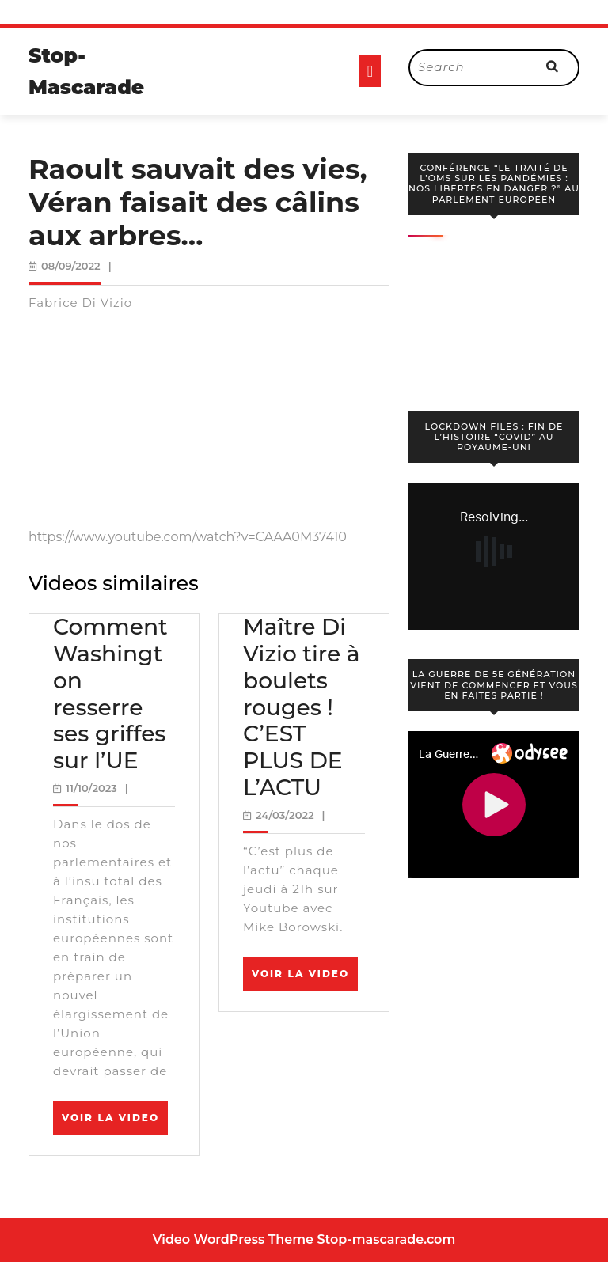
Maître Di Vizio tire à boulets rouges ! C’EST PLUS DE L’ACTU (301, 706)
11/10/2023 (91, 788)
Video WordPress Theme (233, 1239)
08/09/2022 (71, 266)
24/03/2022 (285, 815)
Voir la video (115, 1122)
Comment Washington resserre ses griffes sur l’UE (110, 693)
